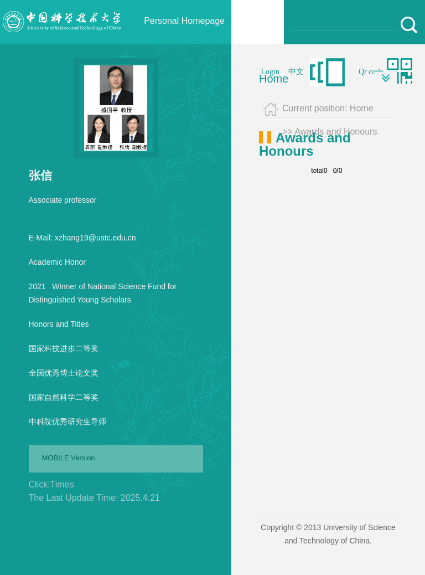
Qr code (371, 72)
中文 (296, 72)
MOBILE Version (68, 458)
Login (270, 72)
